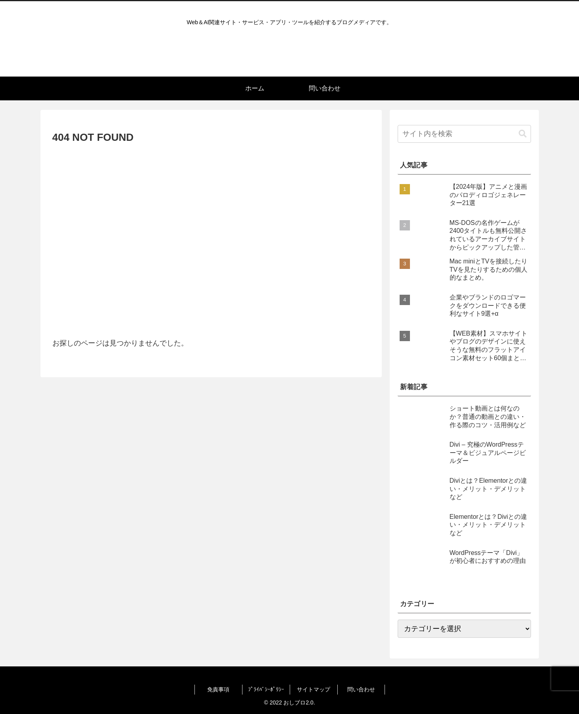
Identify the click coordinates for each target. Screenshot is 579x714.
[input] (464, 134)
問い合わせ (361, 689)
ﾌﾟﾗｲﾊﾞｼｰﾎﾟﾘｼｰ (266, 689)
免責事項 (218, 689)
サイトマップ (313, 689)
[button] (523, 133)
